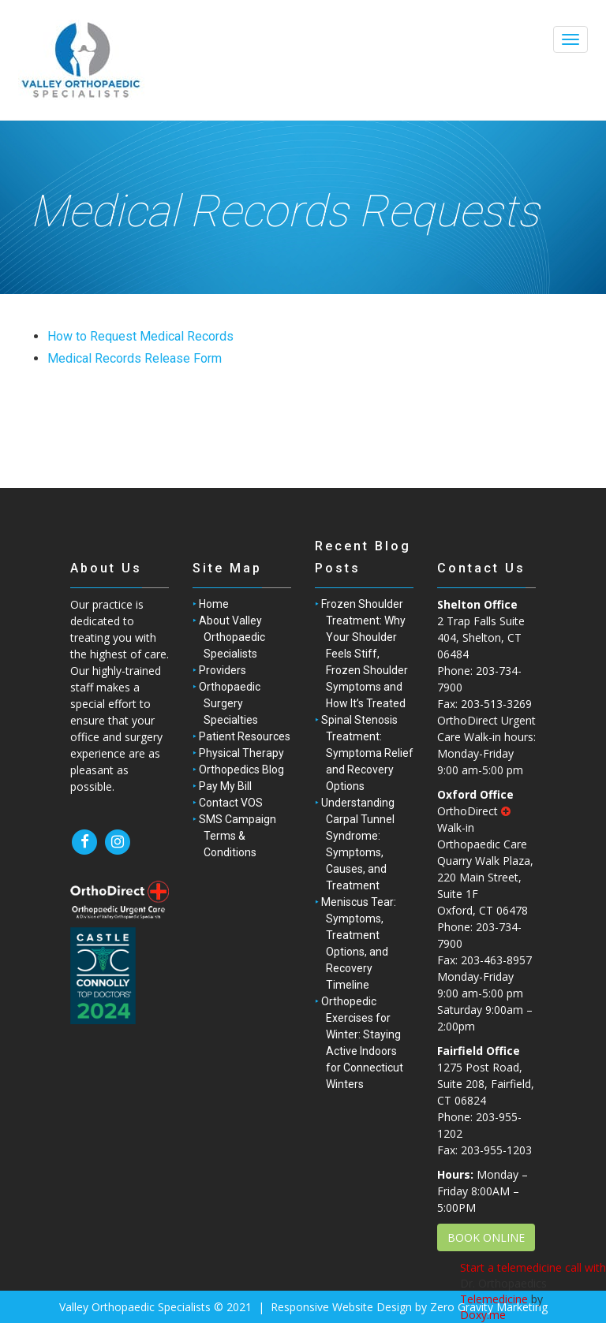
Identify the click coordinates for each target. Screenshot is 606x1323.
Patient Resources (244, 736)
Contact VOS (231, 802)
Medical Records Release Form (134, 358)
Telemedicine (494, 1298)
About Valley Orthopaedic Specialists (232, 637)
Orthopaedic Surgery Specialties (229, 703)
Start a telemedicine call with (533, 1267)
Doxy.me (483, 1314)
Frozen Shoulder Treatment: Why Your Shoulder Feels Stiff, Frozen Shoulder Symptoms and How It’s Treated (364, 654)
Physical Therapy (241, 753)
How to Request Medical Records (140, 336)
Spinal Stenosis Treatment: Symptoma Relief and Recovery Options (367, 753)
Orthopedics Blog (241, 769)
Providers (222, 670)
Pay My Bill (225, 786)
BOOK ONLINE (486, 1237)
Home (214, 604)
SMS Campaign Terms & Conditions (237, 836)
